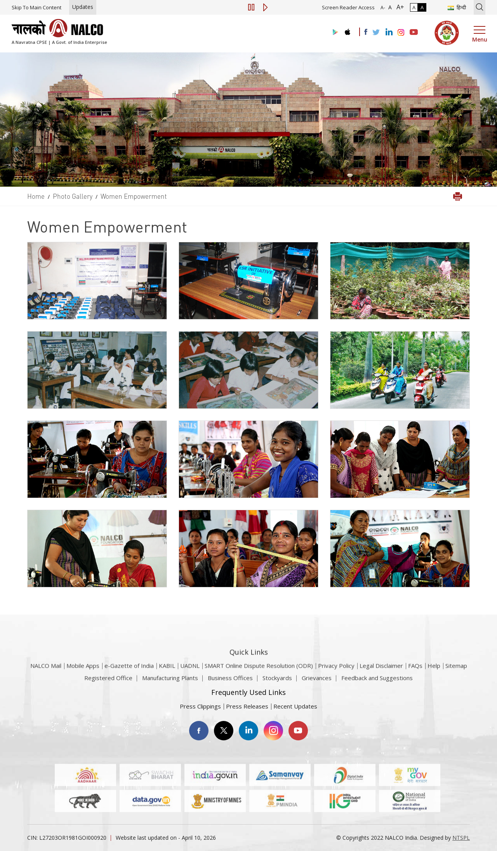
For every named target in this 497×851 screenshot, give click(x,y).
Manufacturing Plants (170, 684)
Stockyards (277, 684)
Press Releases (247, 706)
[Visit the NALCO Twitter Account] (376, 33)
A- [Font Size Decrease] (383, 7)
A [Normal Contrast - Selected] (413, 7)
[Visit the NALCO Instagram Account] (401, 33)
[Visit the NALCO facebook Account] (366, 32)
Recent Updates (295, 706)
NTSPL (461, 837)
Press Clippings (200, 706)
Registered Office (108, 684)
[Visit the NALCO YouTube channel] (413, 33)
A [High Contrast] (422, 7)
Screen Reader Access (348, 7)
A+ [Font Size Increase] (398, 7)
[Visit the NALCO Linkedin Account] (388, 32)
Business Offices (230, 684)
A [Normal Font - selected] (389, 7)
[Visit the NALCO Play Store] (334, 32)
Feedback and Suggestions (377, 684)
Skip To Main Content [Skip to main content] (36, 7)
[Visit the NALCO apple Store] (347, 30)
